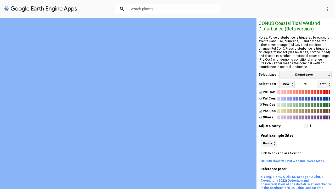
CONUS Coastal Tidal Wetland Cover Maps (292, 161)
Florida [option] (267, 143)
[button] (306, 126)
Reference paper (274, 169)
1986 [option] (285, 84)
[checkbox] (260, 92)
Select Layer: (268, 74)
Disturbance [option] (304, 74)
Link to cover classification (281, 153)
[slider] (295, 126)
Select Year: (268, 84)
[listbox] (305, 74)
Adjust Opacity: (270, 126)
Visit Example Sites (277, 135)
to (305, 84)
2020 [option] (323, 84)
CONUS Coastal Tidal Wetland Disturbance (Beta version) (289, 26)
